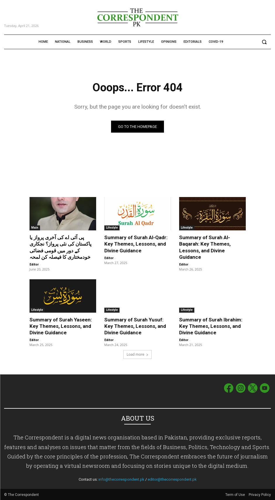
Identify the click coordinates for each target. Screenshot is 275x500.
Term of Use (235, 494)
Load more (137, 354)
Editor (34, 264)
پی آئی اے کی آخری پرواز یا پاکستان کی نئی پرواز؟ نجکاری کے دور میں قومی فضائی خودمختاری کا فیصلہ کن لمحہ (60, 247)
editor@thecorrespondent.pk (172, 479)
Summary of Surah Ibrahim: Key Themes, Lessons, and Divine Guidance (210, 326)
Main (34, 227)
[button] (264, 42)
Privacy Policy (260, 494)
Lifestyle (112, 227)
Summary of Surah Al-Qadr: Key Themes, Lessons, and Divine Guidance (135, 243)
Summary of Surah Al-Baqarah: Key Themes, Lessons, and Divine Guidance (205, 247)
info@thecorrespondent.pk (121, 479)
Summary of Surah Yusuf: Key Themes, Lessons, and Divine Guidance (135, 326)
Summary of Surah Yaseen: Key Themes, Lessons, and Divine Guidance (61, 326)
